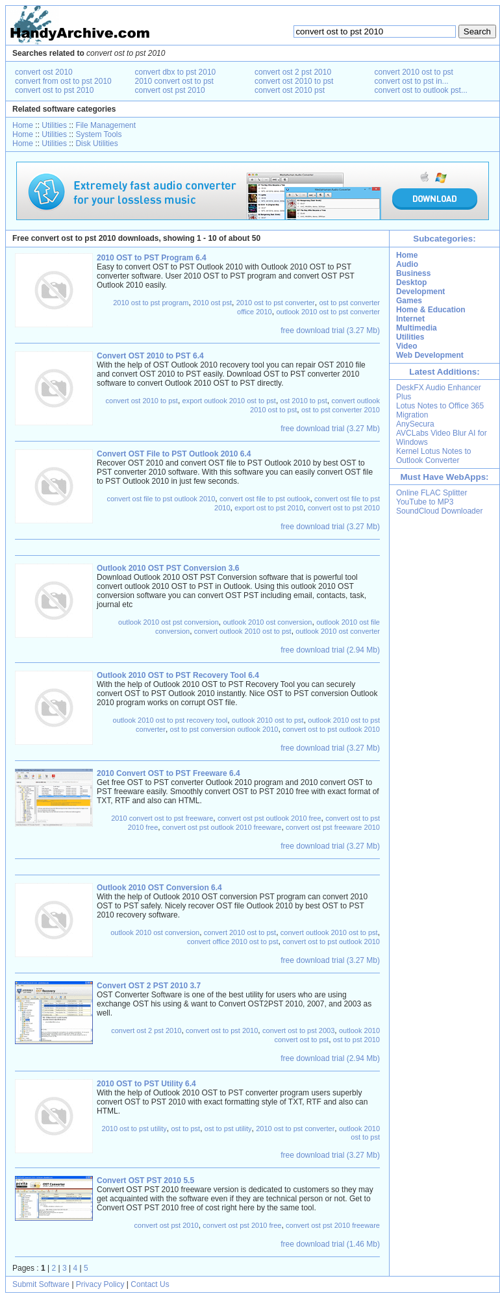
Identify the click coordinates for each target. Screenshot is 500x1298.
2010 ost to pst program (150, 302)
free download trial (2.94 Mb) (330, 650)
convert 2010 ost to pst (414, 72)
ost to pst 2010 (356, 1039)
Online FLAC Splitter (431, 492)
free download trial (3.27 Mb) (330, 330)
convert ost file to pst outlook (264, 499)
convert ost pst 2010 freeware (333, 1225)
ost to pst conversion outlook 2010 (224, 729)
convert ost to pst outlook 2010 (331, 729)
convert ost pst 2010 (170, 90)
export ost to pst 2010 (268, 508)
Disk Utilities (96, 143)
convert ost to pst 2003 (298, 1030)
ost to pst (186, 1128)
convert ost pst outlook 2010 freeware (221, 827)
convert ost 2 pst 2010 (293, 72)
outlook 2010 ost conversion (267, 622)
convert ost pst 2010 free (242, 1225)
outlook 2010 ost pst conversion (168, 622)
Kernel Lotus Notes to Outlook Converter (433, 456)
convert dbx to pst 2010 (175, 72)
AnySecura (415, 424)
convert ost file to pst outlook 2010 (160, 499)
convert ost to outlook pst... (421, 90)
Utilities (54, 125)
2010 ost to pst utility (134, 1128)
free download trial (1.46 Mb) (330, 1244)
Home (22, 125)
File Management (105, 125)
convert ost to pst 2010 (54, 90)
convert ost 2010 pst (290, 90)
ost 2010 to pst (304, 401)
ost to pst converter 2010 (340, 410)
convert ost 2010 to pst (294, 81)
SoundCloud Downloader (439, 511)
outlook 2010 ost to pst (268, 720)
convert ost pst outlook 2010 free (269, 818)
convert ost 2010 (44, 72)
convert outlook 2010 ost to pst (243, 631)
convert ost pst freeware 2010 (333, 827)
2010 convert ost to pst (174, 81)
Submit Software (40, 1284)
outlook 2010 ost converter (337, 631)
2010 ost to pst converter (275, 302)
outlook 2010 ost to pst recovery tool (170, 720)
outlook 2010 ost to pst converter (328, 312)
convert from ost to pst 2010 (63, 81)
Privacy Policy (100, 1284)
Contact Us (150, 1284)
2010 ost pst (212, 302)
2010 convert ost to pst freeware (162, 818)
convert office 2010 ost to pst (232, 941)
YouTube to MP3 (425, 501)
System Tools (98, 134)
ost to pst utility (228, 1128)
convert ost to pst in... (412, 81)
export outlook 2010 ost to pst (229, 401)
